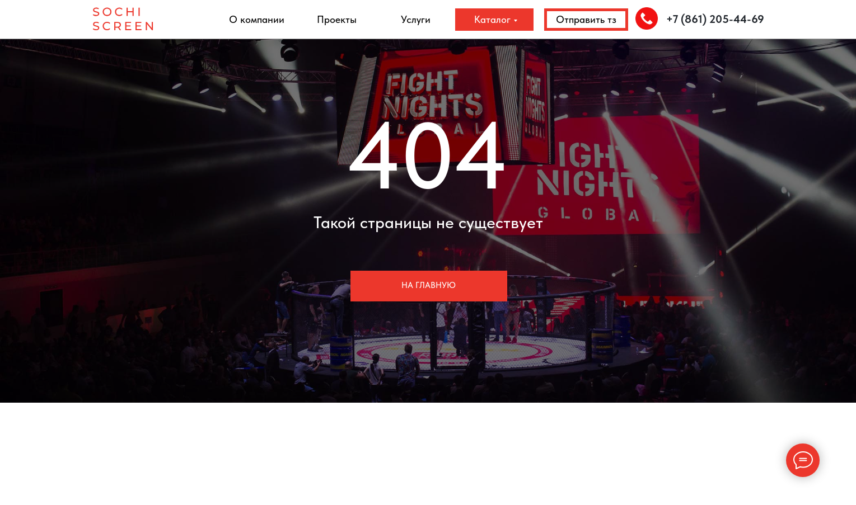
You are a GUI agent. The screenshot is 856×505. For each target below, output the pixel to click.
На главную (428, 285)
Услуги (416, 19)
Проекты (337, 19)
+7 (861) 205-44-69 (715, 19)
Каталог (492, 19)
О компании (256, 19)
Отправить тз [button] (586, 19)
